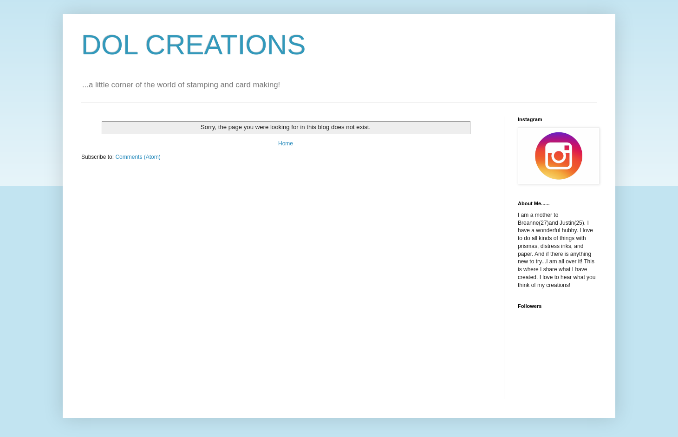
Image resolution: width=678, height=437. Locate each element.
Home (285, 143)
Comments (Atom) (137, 157)
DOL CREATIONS (193, 44)
